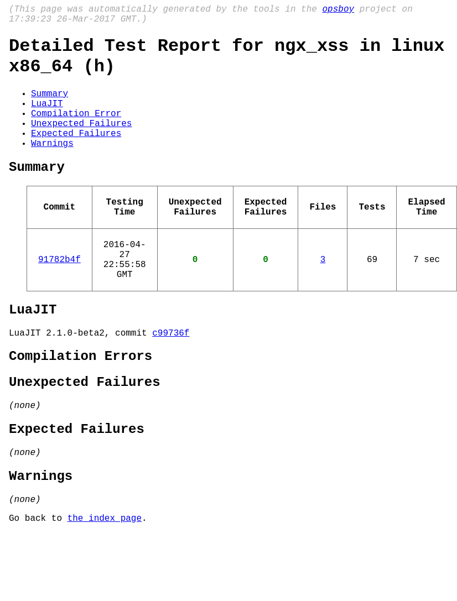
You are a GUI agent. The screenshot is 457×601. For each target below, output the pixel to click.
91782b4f (59, 296)
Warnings (52, 167)
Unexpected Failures (81, 143)
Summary (49, 106)
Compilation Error (76, 130)
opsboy (338, 10)
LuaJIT (47, 118)
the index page (104, 586)
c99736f (170, 379)
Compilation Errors (80, 404)
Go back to (38, 586)
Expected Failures (76, 155)
